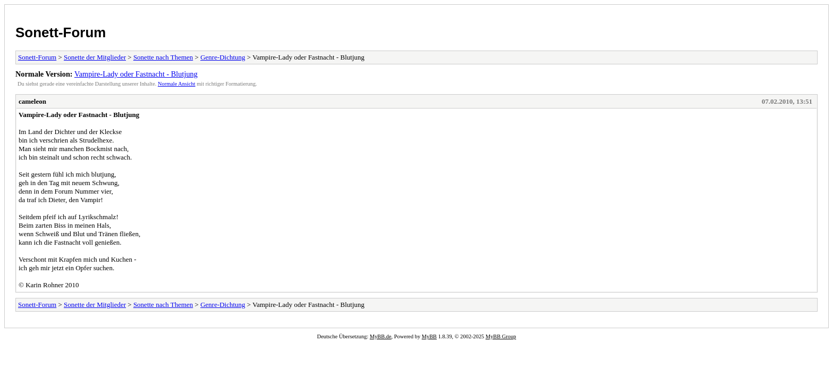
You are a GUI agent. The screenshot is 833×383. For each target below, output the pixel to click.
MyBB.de (381, 336)
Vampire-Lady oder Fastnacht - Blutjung (136, 74)
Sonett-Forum (60, 32)
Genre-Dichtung (222, 57)
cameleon (32, 101)
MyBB (429, 336)
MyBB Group (501, 336)
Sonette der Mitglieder (95, 57)
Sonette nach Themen (163, 57)
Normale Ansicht (177, 84)
